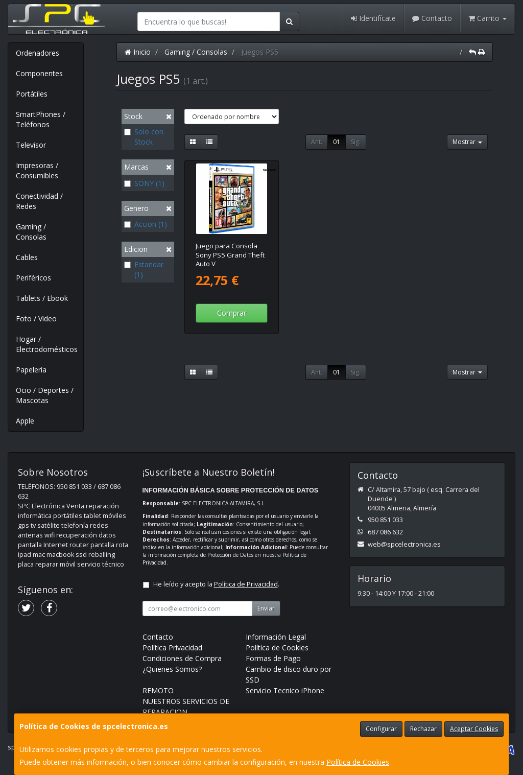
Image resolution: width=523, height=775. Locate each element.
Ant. (316, 141)
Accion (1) (145, 224)
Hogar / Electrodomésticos (47, 344)
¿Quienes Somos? (172, 669)
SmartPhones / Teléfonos (40, 119)
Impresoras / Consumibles (37, 170)
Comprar (231, 313)
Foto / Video (36, 318)
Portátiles (31, 94)
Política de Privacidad (246, 584)
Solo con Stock (143, 137)
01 (336, 141)
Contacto (432, 18)
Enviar (266, 608)
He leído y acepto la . (216, 584)
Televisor (31, 145)
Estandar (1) (143, 269)
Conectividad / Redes (39, 201)
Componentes (39, 73)
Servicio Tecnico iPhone (285, 690)
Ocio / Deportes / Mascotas (45, 395)
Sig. (356, 141)
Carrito (487, 18)
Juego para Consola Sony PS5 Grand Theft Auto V (230, 254)
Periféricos (33, 278)
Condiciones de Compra (182, 658)
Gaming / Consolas (31, 232)
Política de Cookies (357, 762)
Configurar (381, 728)
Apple (25, 421)
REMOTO (158, 690)
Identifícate (373, 18)
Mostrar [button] (467, 141)
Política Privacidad (172, 647)
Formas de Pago (273, 658)
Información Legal (276, 637)
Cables (27, 257)
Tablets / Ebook (42, 298)
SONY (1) (144, 183)
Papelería (31, 369)
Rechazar (423, 728)
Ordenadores (37, 53)
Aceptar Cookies (474, 728)
